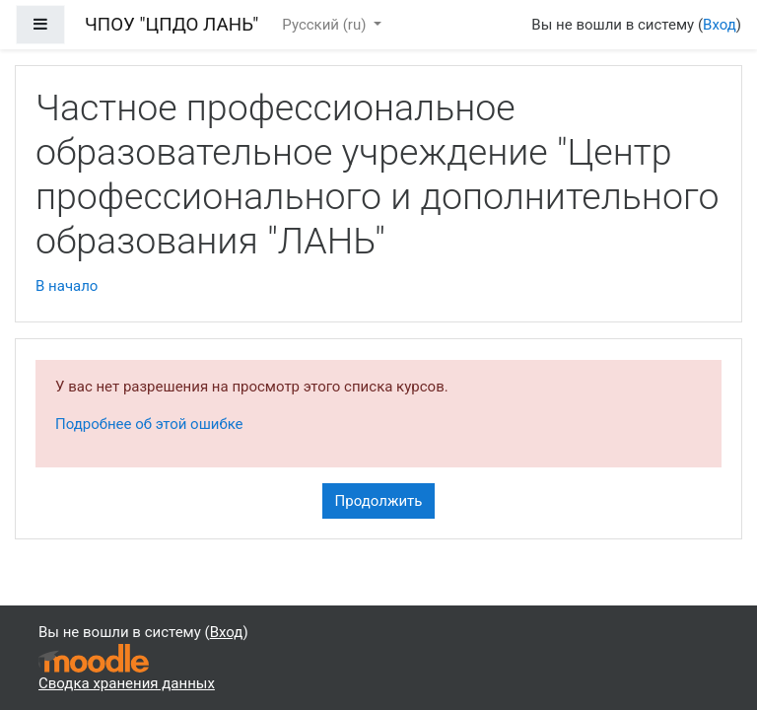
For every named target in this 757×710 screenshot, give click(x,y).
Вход (719, 25)
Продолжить (379, 501)
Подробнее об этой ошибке (149, 424)
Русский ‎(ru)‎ (326, 25)
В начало (66, 286)
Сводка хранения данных (126, 683)
